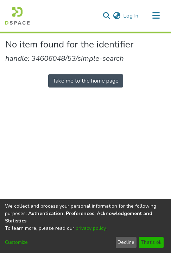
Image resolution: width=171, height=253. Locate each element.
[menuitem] (116, 16)
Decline (126, 242)
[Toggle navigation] (156, 15)
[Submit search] (106, 16)
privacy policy (91, 228)
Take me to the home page (86, 81)
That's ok (151, 242)
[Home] (17, 16)
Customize (16, 242)
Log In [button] (131, 16)
